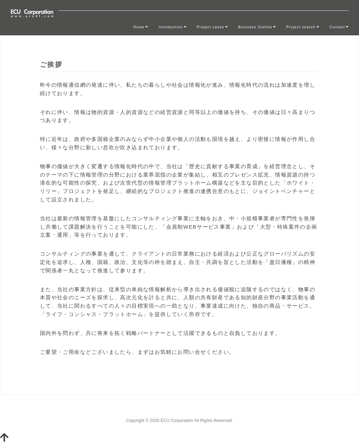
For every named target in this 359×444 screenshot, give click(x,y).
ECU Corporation (177, 420)
